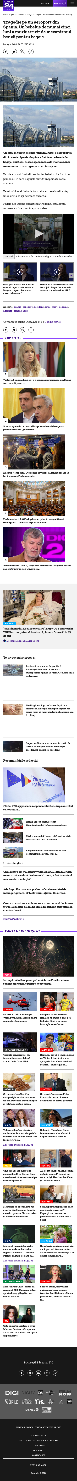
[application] (38, 234)
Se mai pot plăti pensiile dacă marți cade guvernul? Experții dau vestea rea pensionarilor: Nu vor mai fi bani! (56, 1213)
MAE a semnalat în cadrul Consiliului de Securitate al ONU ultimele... (48, 837)
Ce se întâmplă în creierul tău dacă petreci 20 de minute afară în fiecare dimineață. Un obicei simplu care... (57, 1250)
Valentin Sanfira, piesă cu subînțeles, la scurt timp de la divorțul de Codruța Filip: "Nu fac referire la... (20, 1134)
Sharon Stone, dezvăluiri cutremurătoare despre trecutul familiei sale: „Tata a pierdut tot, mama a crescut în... (56, 1293)
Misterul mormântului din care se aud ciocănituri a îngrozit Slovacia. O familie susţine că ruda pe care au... (18, 1250)
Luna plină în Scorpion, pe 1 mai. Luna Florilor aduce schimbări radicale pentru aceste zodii (36, 981)
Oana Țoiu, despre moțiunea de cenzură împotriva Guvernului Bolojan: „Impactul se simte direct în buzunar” (18, 289)
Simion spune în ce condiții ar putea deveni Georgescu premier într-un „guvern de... (33, 428)
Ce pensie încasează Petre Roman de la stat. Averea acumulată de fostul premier (56, 1097)
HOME (5, 14)
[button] (38, 233)
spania (18, 306)
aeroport (28, 306)
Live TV (58, 3)
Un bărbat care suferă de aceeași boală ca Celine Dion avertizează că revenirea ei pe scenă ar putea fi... (20, 1175)
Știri (13, 14)
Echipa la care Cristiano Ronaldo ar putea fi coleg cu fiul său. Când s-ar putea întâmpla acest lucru (55, 1019)
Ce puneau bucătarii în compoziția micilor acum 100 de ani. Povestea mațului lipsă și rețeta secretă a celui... (20, 1098)
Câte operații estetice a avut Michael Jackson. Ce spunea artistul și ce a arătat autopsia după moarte (20, 1330)
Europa (30, 14)
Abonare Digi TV (38, 1435)
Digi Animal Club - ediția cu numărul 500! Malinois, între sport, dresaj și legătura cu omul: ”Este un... (19, 1291)
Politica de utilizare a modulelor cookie (38, 1440)
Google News (52, 321)
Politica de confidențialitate (48, 1427)
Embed (9, 256)
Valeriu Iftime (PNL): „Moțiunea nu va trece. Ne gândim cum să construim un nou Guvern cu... (37, 567)
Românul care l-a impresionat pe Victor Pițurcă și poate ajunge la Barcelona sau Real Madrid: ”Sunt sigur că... (57, 1059)
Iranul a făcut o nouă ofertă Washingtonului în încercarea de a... (46, 823)
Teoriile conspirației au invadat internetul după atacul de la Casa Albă (16, 1058)
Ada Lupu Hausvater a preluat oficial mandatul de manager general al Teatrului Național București (34, 891)
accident (39, 306)
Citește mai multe (12, 918)
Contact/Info (38, 1455)
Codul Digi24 (38, 1445)
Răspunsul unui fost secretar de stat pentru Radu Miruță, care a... (46, 852)
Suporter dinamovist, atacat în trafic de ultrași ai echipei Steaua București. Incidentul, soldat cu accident (48, 746)
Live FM (45, 3)
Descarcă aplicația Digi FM (18, 1144)
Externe (21, 14)
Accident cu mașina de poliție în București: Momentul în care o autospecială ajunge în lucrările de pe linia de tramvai (50, 670)
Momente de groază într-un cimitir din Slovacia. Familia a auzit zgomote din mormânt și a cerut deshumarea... (20, 1211)
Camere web (38, 1450)
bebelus (63, 306)
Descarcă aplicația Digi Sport (22, 640)
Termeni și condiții (24, 1427)
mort (55, 306)
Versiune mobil (38, 1465)
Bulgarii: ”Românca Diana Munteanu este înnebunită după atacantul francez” (55, 1133)
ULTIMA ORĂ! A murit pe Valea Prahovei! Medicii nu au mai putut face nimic (20, 1017)
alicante (8, 310)
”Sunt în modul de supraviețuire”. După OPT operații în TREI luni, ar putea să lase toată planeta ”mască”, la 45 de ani (38, 632)
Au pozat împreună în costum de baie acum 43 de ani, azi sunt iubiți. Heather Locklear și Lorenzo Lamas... (56, 1175)
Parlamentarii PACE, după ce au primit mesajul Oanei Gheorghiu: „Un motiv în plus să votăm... (33, 521)
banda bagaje (21, 310)
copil (48, 306)
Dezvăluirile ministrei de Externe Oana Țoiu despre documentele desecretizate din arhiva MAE (56, 287)
